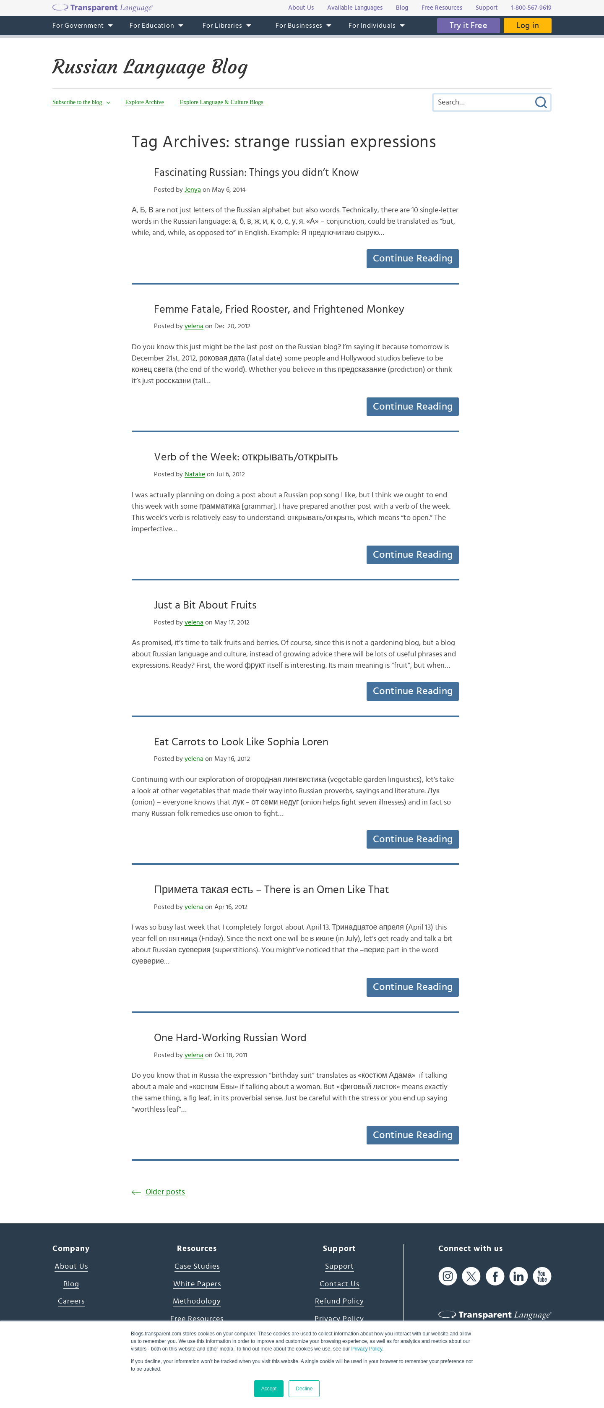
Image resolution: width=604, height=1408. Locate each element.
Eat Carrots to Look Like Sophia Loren (241, 742)
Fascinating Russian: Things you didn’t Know (256, 172)
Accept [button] (269, 1389)
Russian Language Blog (149, 67)
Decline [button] (304, 1389)
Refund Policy (339, 1301)
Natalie (195, 474)
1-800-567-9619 (531, 8)
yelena (194, 326)
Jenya (193, 189)
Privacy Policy (366, 1349)
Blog (71, 1284)
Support (339, 1266)
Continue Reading (413, 258)
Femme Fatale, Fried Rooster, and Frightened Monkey (279, 309)
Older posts (165, 1192)
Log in (527, 25)
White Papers (197, 1284)
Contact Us (339, 1284)
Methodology (197, 1301)
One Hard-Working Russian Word (230, 1037)
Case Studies (197, 1266)
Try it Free (468, 25)
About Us (71, 1266)
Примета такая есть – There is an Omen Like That (271, 889)
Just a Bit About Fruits (205, 605)
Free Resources (197, 1319)
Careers (71, 1301)
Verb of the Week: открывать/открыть (246, 457)
